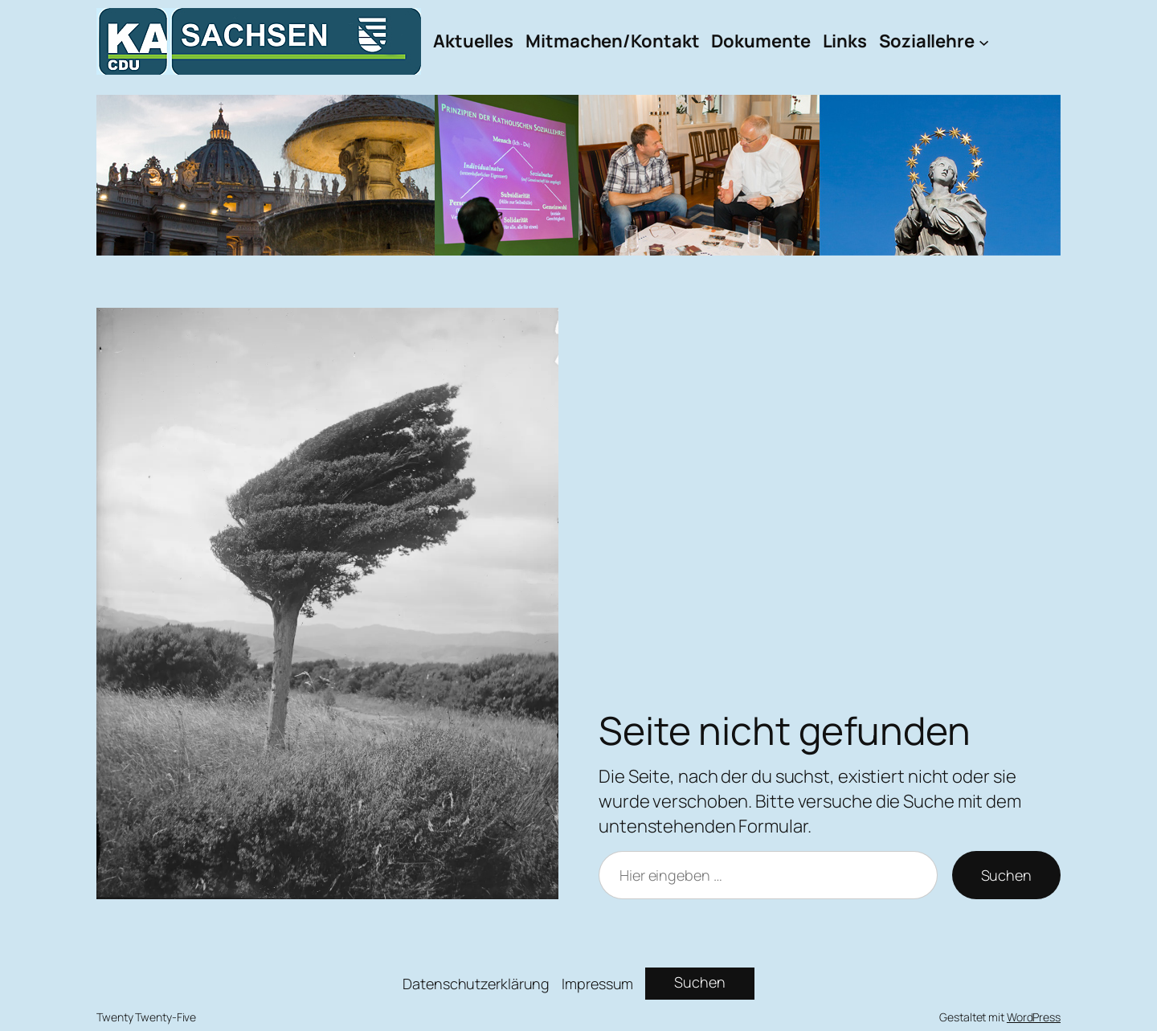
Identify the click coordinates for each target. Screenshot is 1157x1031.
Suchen (1006, 875)
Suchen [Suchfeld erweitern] (699, 982)
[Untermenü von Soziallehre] (984, 41)
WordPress (1034, 1017)
